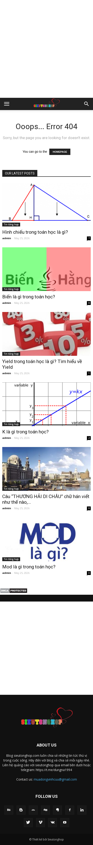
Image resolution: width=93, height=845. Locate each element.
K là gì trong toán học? (25, 432)
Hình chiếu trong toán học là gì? (35, 232)
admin (6, 238)
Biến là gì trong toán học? (28, 297)
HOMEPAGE (60, 151)
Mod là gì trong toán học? (28, 567)
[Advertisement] (46, 49)
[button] (86, 104)
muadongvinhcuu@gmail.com (55, 779)
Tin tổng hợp (11, 224)
